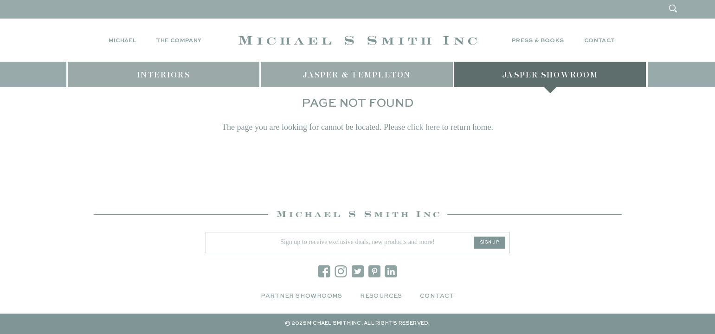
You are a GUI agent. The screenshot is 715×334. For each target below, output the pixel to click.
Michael (122, 41)
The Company (178, 41)
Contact (599, 41)
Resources (381, 296)
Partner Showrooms (301, 296)
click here (423, 127)
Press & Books (538, 41)
